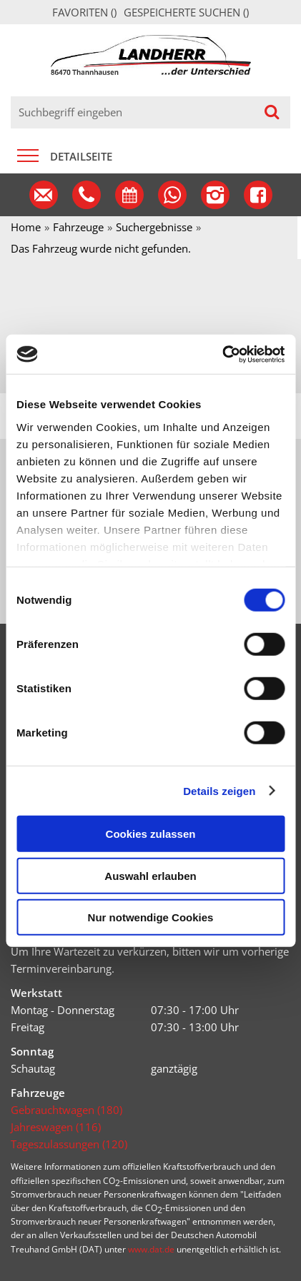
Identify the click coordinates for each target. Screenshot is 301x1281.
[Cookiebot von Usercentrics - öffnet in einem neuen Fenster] (222, 354)
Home (26, 227)
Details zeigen (219, 790)
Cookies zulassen (151, 834)
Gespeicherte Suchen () (186, 12)
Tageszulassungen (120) (69, 1144)
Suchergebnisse (154, 227)
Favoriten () (84, 12)
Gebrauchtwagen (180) (66, 1110)
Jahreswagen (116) (56, 1127)
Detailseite (81, 156)
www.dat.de (151, 1249)
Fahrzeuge (78, 227)
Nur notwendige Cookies (151, 917)
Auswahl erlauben (150, 875)
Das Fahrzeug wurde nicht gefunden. (101, 248)
